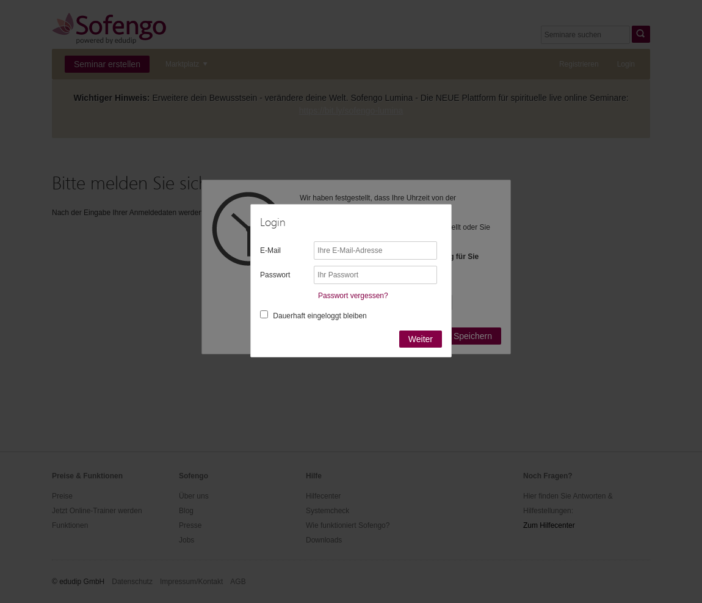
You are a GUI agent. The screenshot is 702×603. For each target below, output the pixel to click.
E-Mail (270, 250)
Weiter (420, 339)
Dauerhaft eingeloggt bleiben (319, 316)
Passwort (275, 275)
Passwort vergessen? (353, 295)
